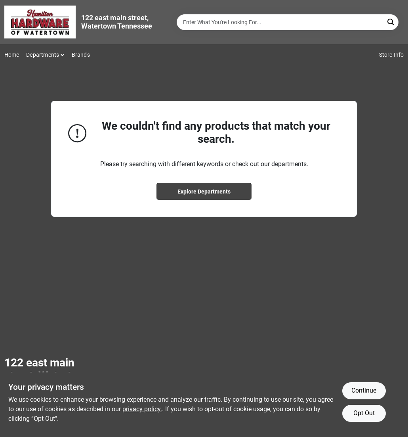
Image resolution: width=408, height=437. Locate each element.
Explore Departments (204, 191)
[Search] (391, 21)
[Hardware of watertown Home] (40, 22)
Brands (81, 55)
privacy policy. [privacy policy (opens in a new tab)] (142, 409)
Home (11, 55)
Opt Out (364, 413)
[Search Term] (287, 22)
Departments (42, 55)
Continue (363, 390)
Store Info (391, 55)
